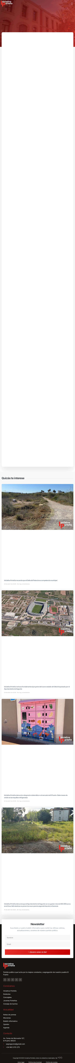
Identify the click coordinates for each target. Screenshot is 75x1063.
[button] (72, 3)
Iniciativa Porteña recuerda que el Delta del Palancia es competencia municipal (30, 580)
